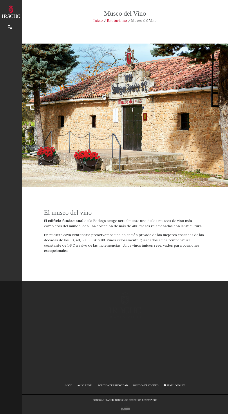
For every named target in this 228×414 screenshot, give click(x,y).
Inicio (98, 20)
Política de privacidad (113, 385)
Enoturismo (117, 20)
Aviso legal (85, 385)
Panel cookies (174, 385)
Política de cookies (146, 385)
